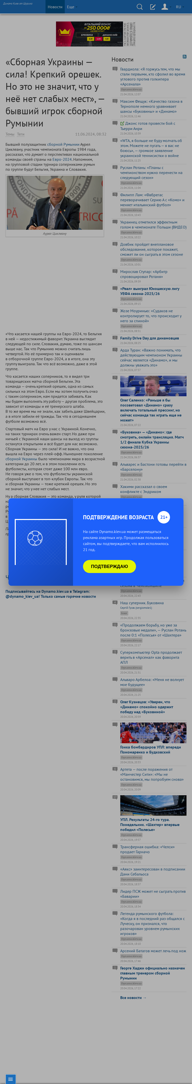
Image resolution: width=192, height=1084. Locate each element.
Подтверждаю (109, 566)
